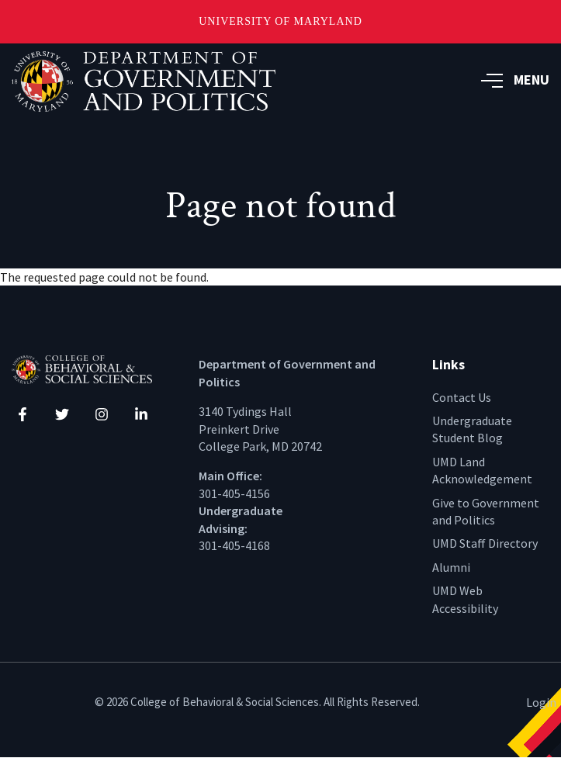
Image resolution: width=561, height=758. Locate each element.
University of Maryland (280, 21)
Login (541, 702)
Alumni (451, 567)
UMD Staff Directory (485, 543)
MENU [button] (515, 79)
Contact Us (461, 397)
